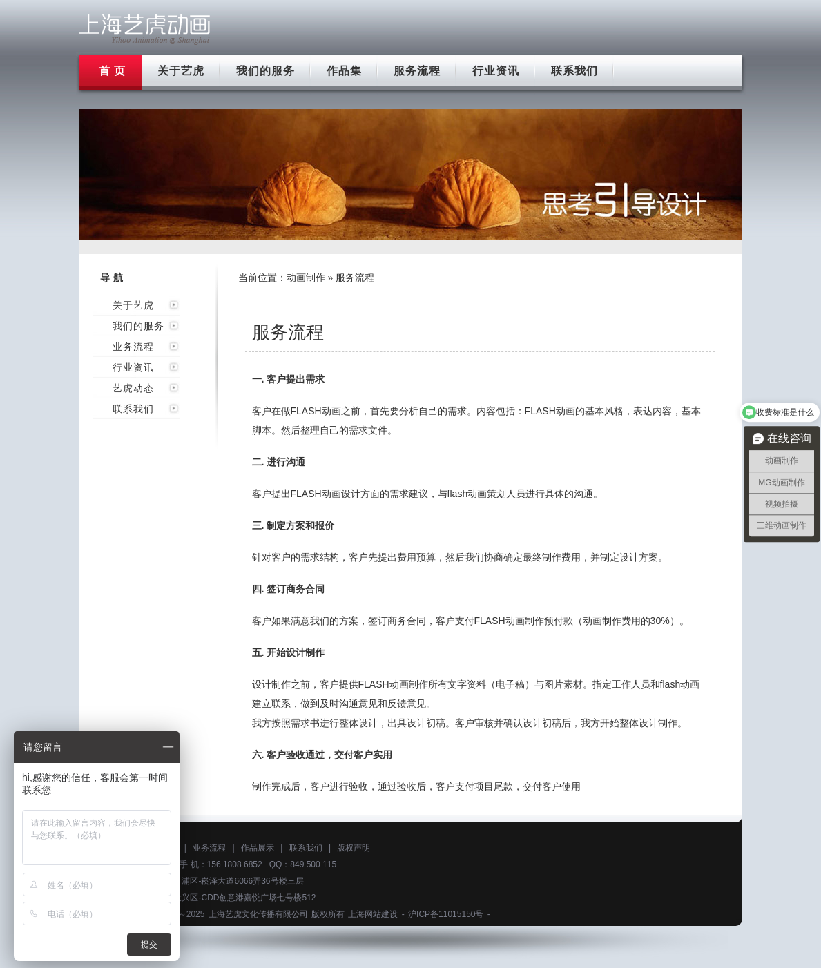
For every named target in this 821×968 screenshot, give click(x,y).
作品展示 (257, 848)
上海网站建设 (373, 914)
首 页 (112, 71)
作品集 (344, 71)
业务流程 (133, 346)
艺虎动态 (133, 388)
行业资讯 (495, 71)
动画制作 (306, 277)
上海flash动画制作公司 (145, 29)
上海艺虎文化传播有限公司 (258, 914)
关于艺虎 (180, 71)
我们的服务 (265, 71)
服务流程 (417, 71)
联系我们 (574, 71)
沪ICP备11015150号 (445, 914)
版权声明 (353, 848)
